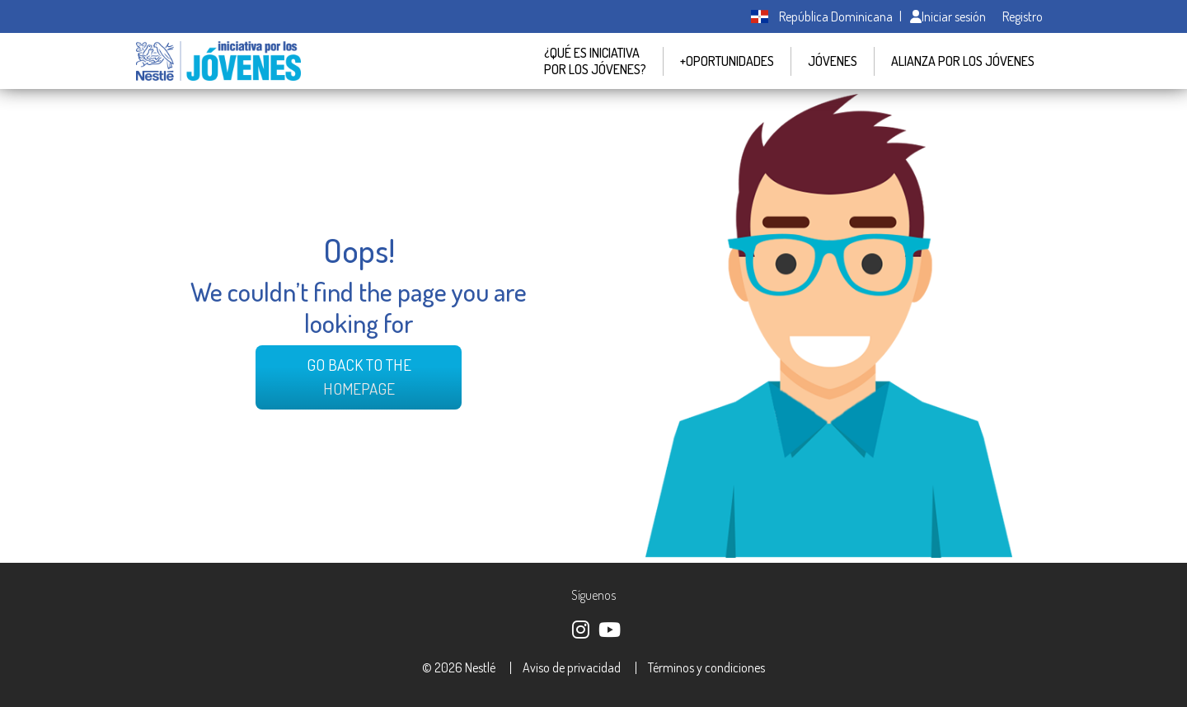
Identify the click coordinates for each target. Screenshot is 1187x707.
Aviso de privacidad (572, 667)
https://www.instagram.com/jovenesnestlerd (579, 628)
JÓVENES (832, 61)
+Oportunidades (727, 61)
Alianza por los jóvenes (963, 61)
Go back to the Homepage (359, 376)
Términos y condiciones (706, 667)
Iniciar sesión (948, 16)
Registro (1022, 16)
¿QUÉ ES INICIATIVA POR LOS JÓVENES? (595, 60)
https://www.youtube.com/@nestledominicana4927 (608, 628)
